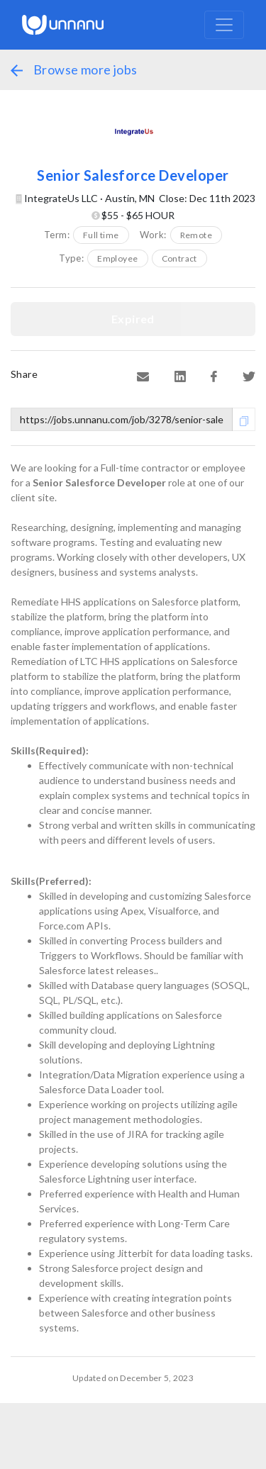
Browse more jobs (74, 69)
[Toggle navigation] (224, 25)
